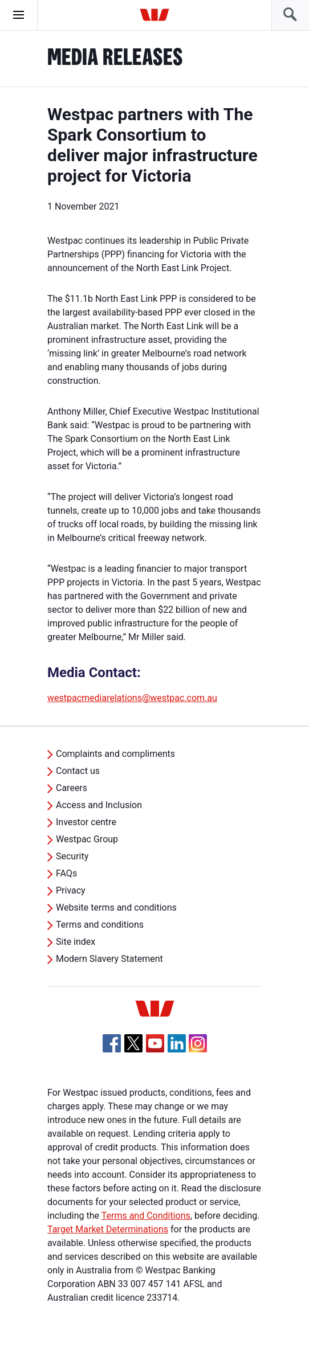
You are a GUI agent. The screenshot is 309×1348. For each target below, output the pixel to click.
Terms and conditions (100, 924)
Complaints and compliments (115, 753)
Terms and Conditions (145, 1215)
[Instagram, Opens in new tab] (198, 1049)
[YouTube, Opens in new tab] (155, 1043)
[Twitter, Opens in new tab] (133, 1043)
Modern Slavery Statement (109, 958)
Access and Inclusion (99, 805)
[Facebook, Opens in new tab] (111, 1043)
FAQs (66, 873)
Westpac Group (87, 839)
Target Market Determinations (107, 1229)
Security (72, 856)
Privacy (71, 890)
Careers (71, 787)
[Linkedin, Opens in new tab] (176, 1043)
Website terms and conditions (116, 907)
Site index (75, 941)
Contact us (78, 770)
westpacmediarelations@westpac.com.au (132, 698)
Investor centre (86, 822)
